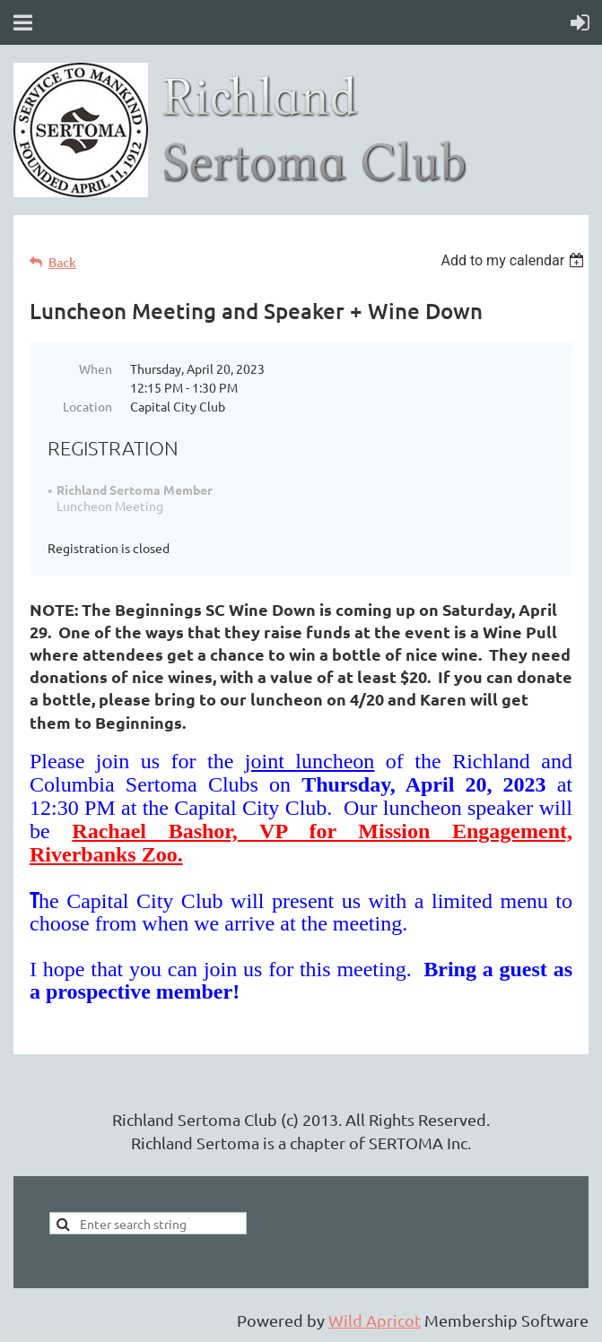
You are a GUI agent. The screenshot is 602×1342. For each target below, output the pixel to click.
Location (87, 406)
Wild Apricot (374, 1320)
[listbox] (515, 260)
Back (62, 262)
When (95, 368)
